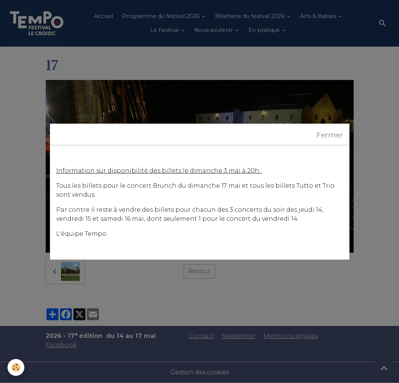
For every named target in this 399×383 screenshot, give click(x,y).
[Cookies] (15, 367)
